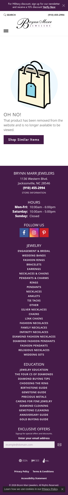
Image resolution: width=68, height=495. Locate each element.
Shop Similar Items (23, 139)
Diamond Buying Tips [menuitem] (34, 378)
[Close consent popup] (62, 489)
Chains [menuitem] (34, 314)
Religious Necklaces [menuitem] (34, 350)
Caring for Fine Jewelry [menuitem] (34, 401)
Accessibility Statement (34, 478)
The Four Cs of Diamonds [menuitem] (34, 374)
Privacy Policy (21, 471)
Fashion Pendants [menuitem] (34, 345)
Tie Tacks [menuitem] (34, 300)
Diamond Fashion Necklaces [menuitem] (34, 336)
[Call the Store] (34, 188)
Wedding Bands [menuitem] (34, 255)
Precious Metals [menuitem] (34, 396)
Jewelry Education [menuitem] (34, 369)
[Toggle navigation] (6, 31)
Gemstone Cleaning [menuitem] (34, 410)
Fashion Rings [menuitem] (34, 260)
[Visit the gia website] (23, 460)
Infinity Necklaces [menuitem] (34, 332)
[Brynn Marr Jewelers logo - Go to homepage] (34, 23)
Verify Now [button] (49, 7)
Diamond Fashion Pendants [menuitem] (34, 341)
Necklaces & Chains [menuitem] (34, 273)
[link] (55, 15)
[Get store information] (34, 192)
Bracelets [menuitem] (33, 264)
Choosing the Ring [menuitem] (34, 383)
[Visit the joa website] (46, 460)
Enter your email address (34, 438)
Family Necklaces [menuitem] (34, 327)
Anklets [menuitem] (34, 296)
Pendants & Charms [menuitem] (34, 278)
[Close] (63, 5)
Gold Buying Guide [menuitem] (34, 419)
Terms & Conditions (43, 471)
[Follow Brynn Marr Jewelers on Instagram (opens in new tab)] (34, 232)
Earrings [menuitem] (34, 269)
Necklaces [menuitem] (34, 291)
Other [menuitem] (34, 305)
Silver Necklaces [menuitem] (34, 309)
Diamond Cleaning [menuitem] (34, 405)
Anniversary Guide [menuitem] (34, 414)
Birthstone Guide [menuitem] (34, 387)
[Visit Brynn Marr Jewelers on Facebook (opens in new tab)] (24, 232)
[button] (10, 15)
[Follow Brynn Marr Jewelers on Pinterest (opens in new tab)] (44, 232)
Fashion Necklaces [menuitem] (34, 323)
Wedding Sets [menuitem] (34, 354)
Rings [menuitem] (34, 282)
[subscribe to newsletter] (59, 444)
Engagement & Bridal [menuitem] (34, 251)
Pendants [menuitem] (34, 287)
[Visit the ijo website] (35, 460)
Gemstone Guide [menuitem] (34, 392)
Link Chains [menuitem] (34, 318)
